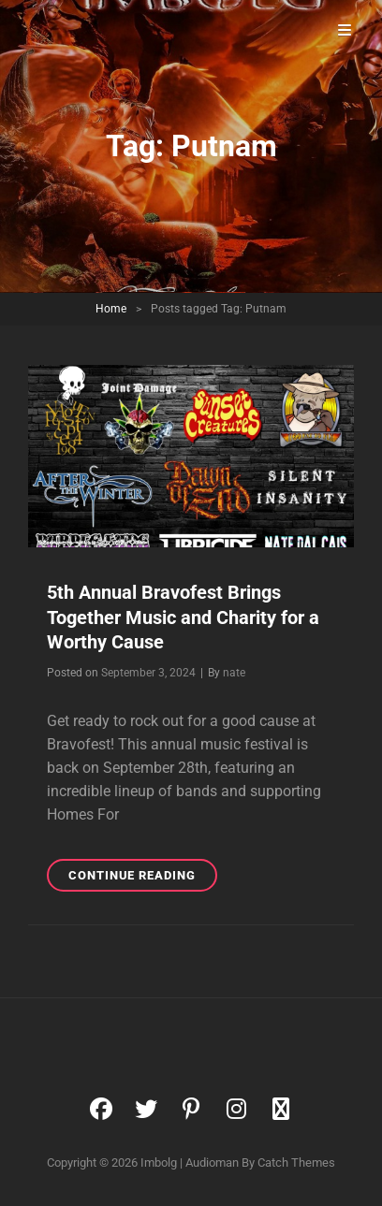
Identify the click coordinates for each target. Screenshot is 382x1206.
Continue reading (142, 878)
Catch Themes (296, 1162)
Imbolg (158, 1162)
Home (111, 308)
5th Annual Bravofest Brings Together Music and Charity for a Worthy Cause (183, 617)
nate (234, 672)
